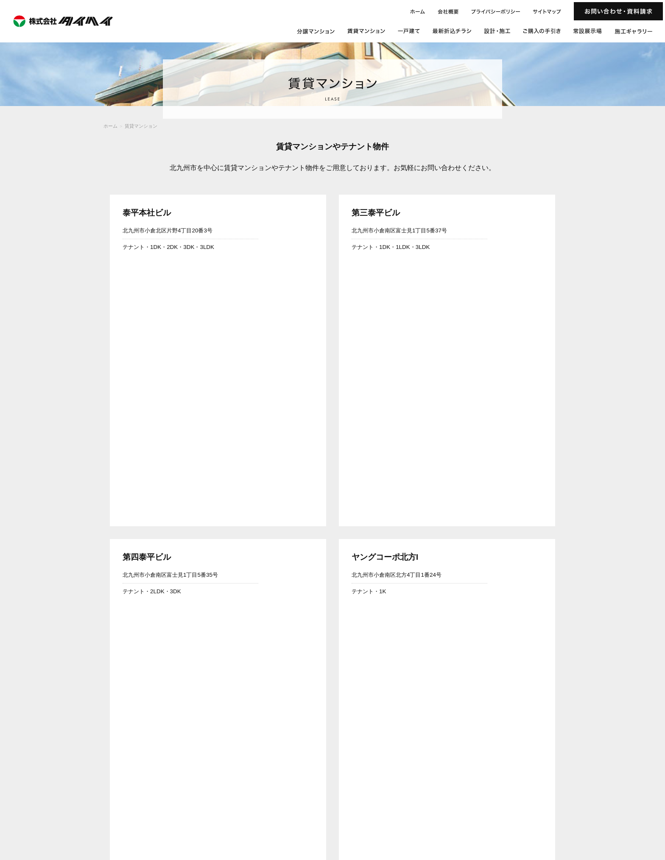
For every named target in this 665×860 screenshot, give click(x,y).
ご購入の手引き (631, 804)
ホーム (110, 125)
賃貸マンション (141, 125)
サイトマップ (634, 816)
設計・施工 (599, 804)
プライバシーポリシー (592, 816)
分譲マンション (468, 804)
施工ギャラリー (468, 816)
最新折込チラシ (566, 804)
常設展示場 (435, 816)
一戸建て (536, 804)
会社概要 (498, 816)
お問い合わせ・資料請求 (538, 816)
